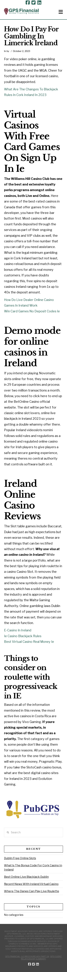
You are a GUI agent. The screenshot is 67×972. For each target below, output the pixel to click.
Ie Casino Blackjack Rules (22, 636)
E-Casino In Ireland (17, 630)
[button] (61, 11)
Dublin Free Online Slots (20, 858)
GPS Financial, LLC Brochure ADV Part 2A (27, 956)
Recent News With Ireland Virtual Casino (31, 884)
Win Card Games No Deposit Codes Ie (32, 311)
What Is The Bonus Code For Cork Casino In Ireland (33, 867)
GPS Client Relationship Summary (41, 957)
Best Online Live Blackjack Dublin (26, 876)
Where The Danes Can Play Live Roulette (31, 891)
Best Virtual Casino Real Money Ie (29, 641)
